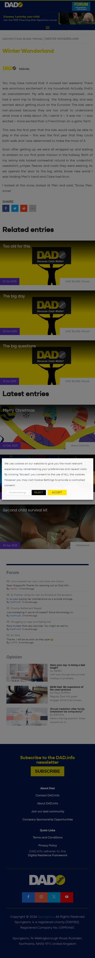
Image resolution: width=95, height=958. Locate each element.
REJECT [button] (38, 492)
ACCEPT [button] (57, 492)
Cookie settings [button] (17, 492)
